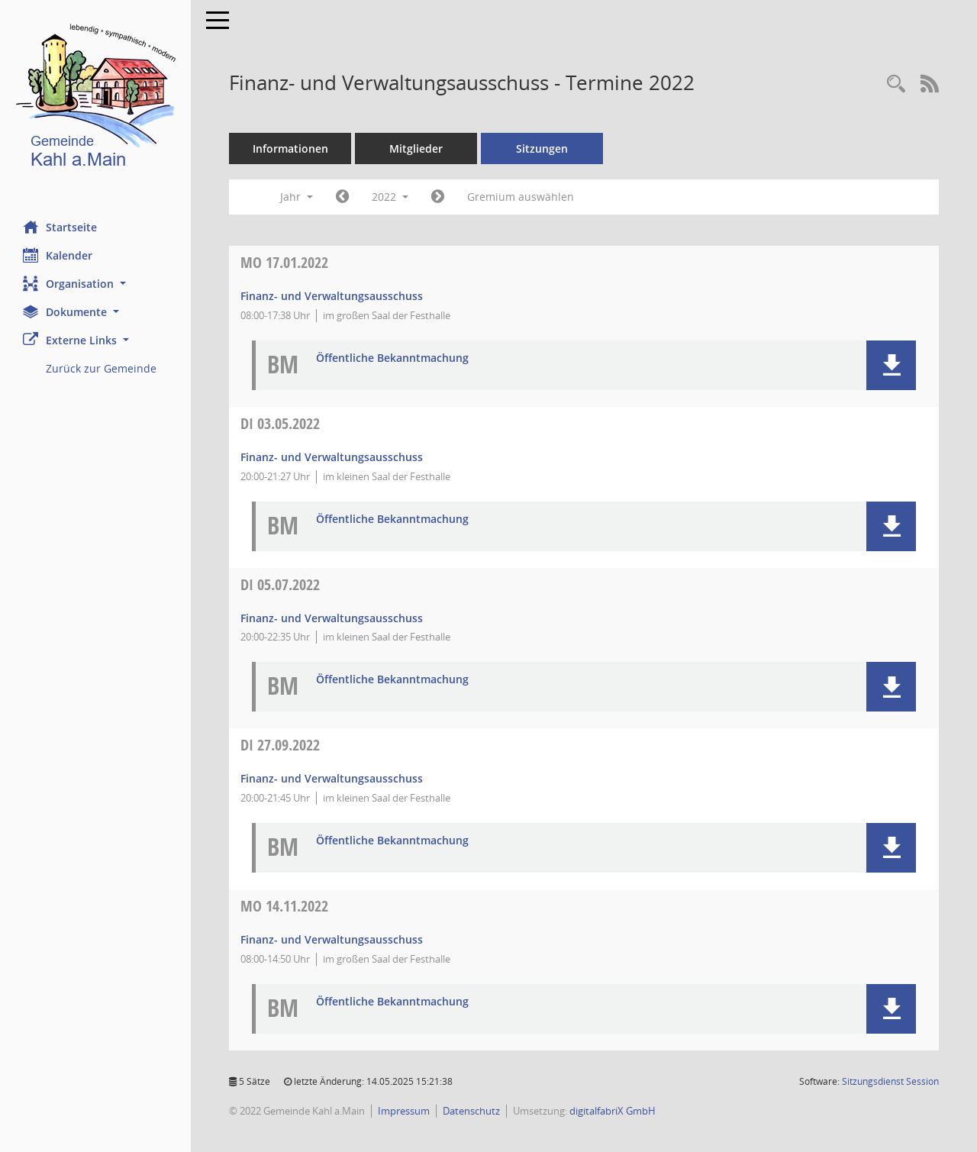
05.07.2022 (280, 584)
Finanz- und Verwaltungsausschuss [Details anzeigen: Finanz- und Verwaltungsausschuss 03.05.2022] (331, 457)
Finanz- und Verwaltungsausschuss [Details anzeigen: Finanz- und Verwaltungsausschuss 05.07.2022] (331, 618)
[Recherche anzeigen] (896, 84)
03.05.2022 (280, 423)
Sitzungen (542, 148)
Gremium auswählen (520, 196)
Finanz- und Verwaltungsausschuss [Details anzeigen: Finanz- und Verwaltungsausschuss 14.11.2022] (331, 939)
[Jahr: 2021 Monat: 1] (342, 197)
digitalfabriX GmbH (612, 1111)
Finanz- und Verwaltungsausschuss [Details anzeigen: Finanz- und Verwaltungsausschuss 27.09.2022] (331, 778)
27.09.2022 (280, 744)
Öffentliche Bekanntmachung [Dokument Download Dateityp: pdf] (392, 358)
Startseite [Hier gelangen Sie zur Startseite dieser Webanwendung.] (60, 226)
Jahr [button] (296, 196)
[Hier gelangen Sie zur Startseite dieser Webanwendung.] (95, 99)
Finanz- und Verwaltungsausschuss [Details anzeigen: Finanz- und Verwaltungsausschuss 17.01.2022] (331, 296)
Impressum (404, 1111)
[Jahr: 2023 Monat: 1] (438, 197)
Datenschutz (471, 1111)
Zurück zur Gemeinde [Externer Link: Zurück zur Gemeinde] (101, 368)
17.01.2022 (284, 262)
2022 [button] (390, 196)
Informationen (290, 148)
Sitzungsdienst (890, 1081)
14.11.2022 (284, 905)
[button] (95, 283)
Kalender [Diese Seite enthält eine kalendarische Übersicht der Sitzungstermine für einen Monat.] (57, 255)
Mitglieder (416, 148)
